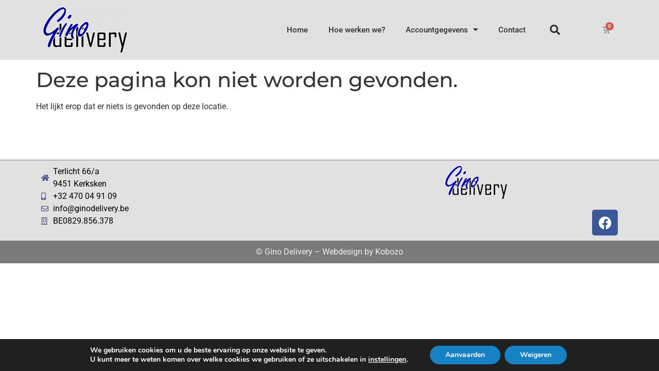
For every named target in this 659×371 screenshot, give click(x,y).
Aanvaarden (465, 355)
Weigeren (535, 355)
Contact (512, 30)
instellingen (387, 359)
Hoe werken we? (356, 30)
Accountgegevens (442, 30)
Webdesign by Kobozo (362, 252)
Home (297, 30)
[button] (555, 30)
